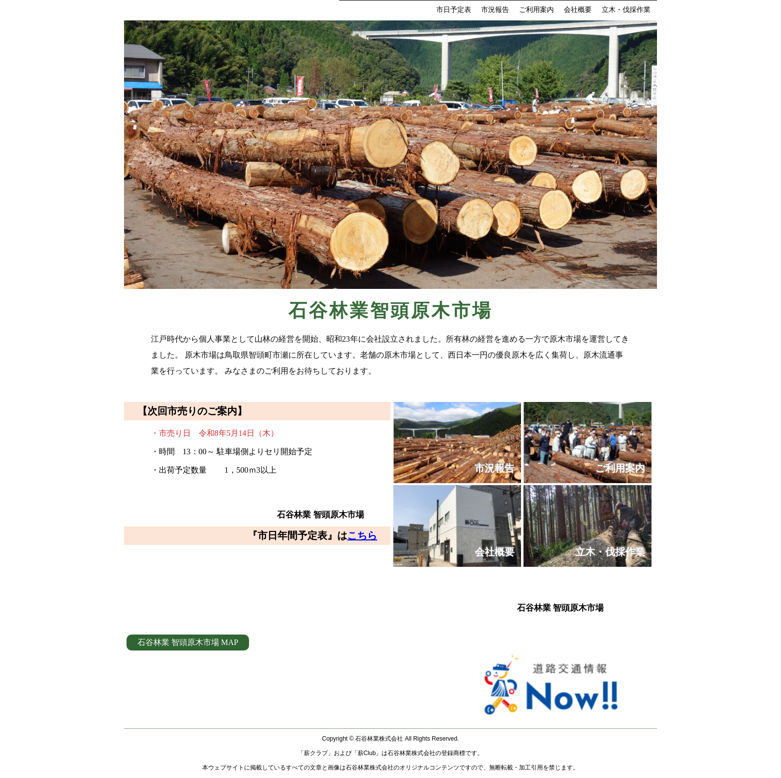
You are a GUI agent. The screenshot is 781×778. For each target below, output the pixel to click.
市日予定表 (453, 9)
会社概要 (578, 9)
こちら (362, 535)
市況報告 (495, 9)
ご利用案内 (536, 9)
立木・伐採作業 (626, 9)
